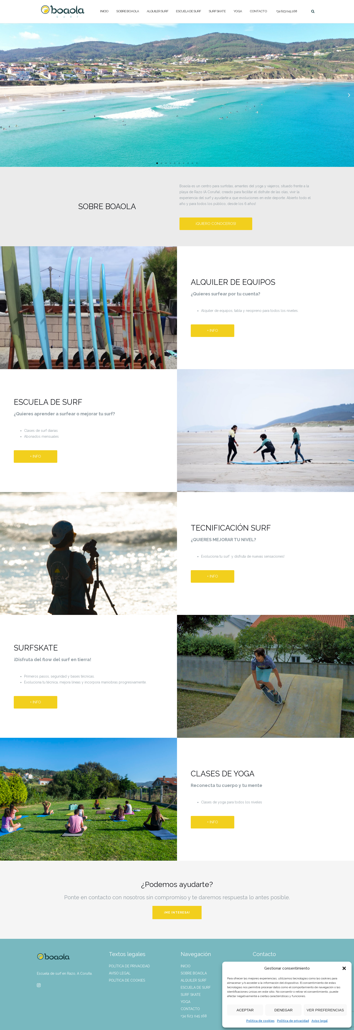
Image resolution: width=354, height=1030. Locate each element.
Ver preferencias (325, 1010)
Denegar (283, 1010)
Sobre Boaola (127, 11)
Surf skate (217, 11)
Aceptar (245, 1010)
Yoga (238, 11)
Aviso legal (319, 1021)
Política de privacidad (293, 1021)
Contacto (258, 11)
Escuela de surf (188, 11)
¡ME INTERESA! (177, 912)
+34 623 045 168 (286, 11)
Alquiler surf (157, 11)
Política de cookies (260, 1021)
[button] (344, 968)
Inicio (104, 11)
